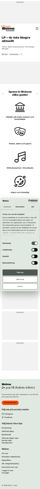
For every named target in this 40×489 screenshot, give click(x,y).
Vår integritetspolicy (10, 464)
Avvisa (20, 286)
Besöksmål (6, 435)
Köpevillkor (6, 460)
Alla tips (4, 54)
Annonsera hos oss (10, 467)
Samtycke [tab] (7, 207)
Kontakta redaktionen (11, 457)
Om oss (5, 453)
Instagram (8, 414)
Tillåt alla (20, 272)
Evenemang (14, 54)
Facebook (8, 417)
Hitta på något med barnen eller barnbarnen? (10, 440)
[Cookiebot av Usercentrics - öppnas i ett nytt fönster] (28, 200)
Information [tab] (20, 207)
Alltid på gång (8, 431)
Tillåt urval (20, 279)
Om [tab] (32, 207)
